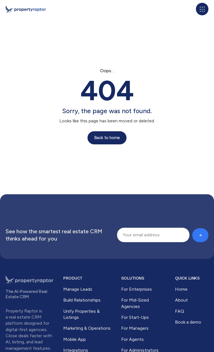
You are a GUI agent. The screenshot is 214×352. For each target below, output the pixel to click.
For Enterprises (136, 289)
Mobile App (74, 339)
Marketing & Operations (87, 328)
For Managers (135, 328)
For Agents (132, 339)
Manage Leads (77, 289)
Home (181, 289)
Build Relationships (82, 300)
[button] (202, 9)
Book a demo (188, 322)
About (181, 300)
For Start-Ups (135, 317)
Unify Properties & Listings (81, 314)
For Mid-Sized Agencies (135, 303)
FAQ (179, 311)
